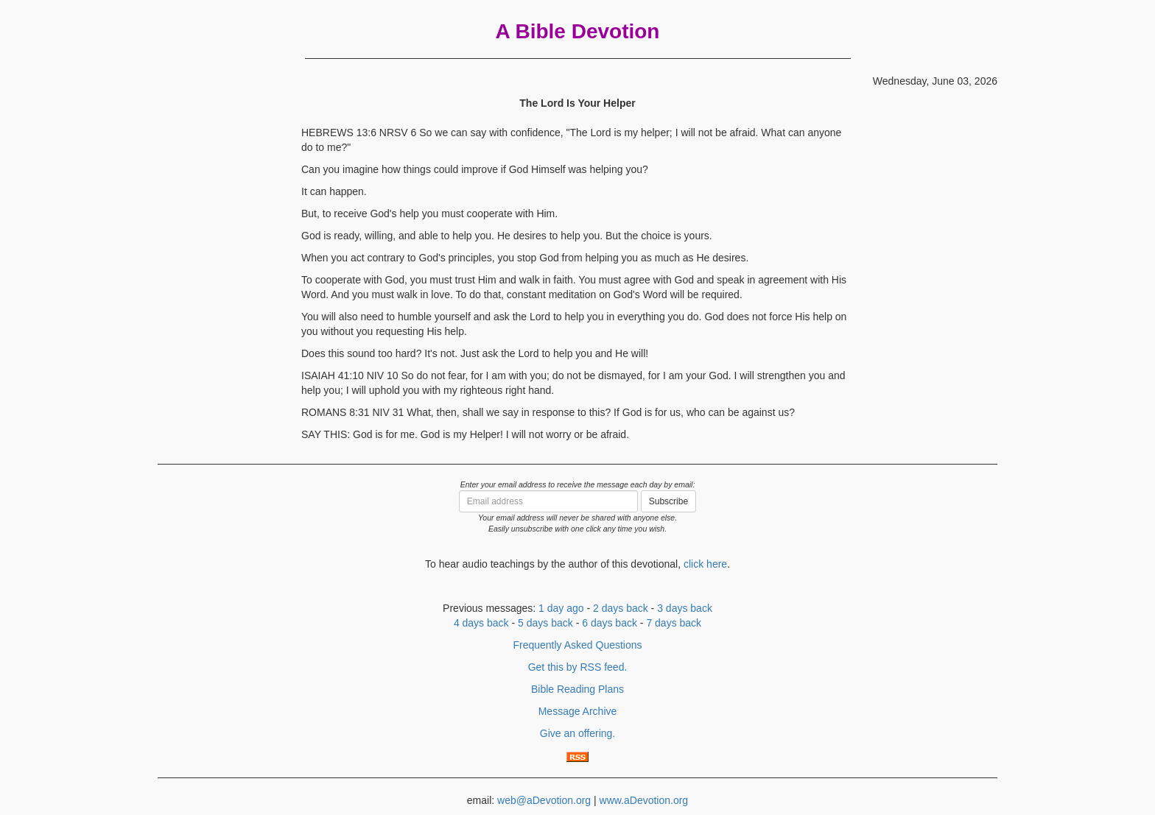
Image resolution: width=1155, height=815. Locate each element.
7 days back (673, 623)
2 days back (620, 608)
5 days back (545, 623)
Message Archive (577, 711)
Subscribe (668, 501)
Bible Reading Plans (577, 689)
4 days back (481, 623)
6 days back (609, 623)
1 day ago (561, 608)
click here (705, 564)
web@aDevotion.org (544, 800)
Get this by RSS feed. (578, 667)
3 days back (684, 608)
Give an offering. (577, 733)
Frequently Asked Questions (577, 645)
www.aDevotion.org (644, 800)
